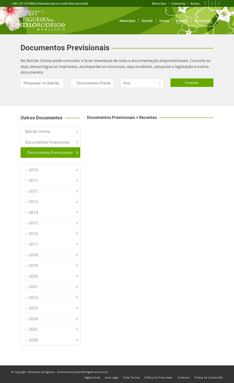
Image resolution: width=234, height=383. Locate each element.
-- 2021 (31, 286)
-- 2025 (31, 329)
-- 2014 (31, 212)
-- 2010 (31, 169)
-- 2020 (31, 276)
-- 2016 (31, 233)
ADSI (83, 372)
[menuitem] (159, 3)
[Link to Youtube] (212, 3)
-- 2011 (31, 180)
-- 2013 (31, 201)
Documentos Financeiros (47, 142)
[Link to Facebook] (205, 3)
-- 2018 (31, 254)
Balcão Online (37, 131)
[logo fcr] (41, 20)
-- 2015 (31, 222)
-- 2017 (31, 244)
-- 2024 (31, 318)
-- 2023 (31, 308)
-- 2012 (31, 191)
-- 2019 (31, 265)
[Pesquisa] (218, 20)
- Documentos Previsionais (49, 152)
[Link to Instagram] (219, 3)
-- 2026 (31, 340)
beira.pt (103, 372)
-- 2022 (31, 297)
